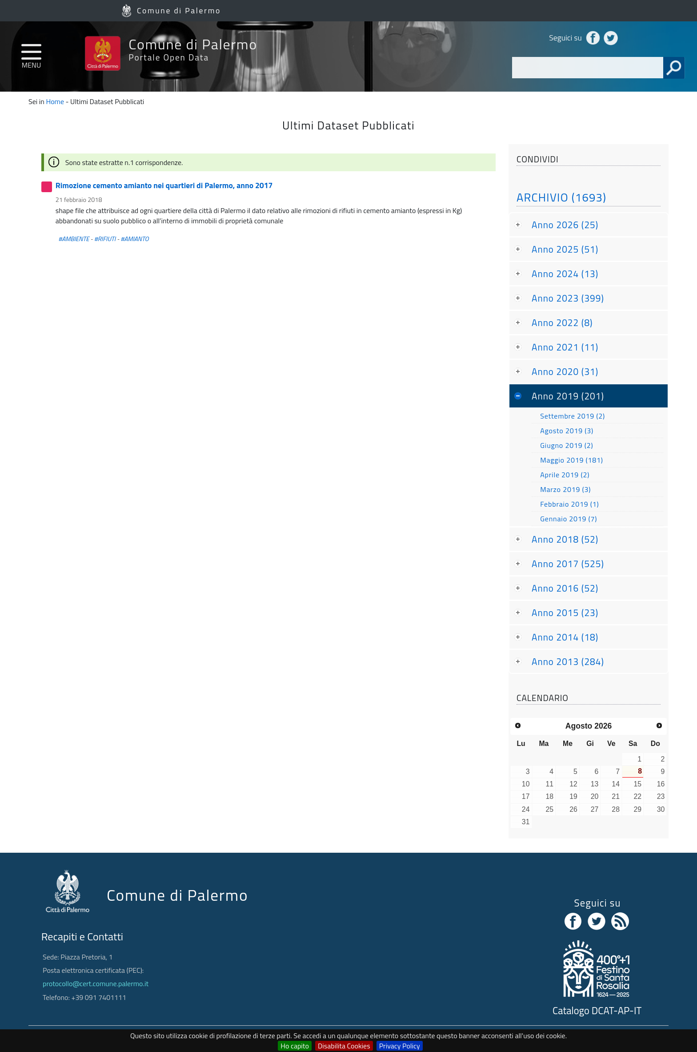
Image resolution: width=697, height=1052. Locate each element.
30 (661, 809)
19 (573, 796)
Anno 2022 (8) (562, 322)
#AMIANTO (134, 239)
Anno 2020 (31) (565, 371)
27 (595, 809)
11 (550, 784)
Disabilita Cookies (344, 1046)
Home (55, 101)
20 (595, 796)
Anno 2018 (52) (565, 539)
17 (526, 796)
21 (616, 796)
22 (638, 796)
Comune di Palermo (179, 10)
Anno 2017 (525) (568, 563)
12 (573, 784)
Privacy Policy (399, 1046)
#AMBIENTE (73, 239)
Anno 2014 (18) (565, 637)
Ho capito (294, 1046)
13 (595, 784)
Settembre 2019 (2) (572, 416)
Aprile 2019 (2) (564, 474)
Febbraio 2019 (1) (569, 504)
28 (616, 809)
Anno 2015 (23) (565, 612)
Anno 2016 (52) (565, 588)
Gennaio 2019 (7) (568, 518)
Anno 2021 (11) (565, 347)
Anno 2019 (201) (568, 396)
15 (638, 784)
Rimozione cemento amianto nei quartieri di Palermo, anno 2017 (164, 185)
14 (616, 784)
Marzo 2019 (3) (565, 489)
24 (526, 809)
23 (661, 796)
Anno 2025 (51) (565, 249)
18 (550, 796)
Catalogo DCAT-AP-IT (597, 1010)
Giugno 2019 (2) (566, 445)
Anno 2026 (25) (565, 225)
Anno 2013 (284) (568, 661)
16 (661, 784)
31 (526, 822)
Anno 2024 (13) (565, 273)
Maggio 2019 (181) (571, 460)
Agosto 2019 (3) (566, 430)
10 (526, 784)
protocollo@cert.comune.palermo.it (95, 983)
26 (573, 809)
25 (550, 809)
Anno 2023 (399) (568, 298)
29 (638, 809)
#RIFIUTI (105, 239)
